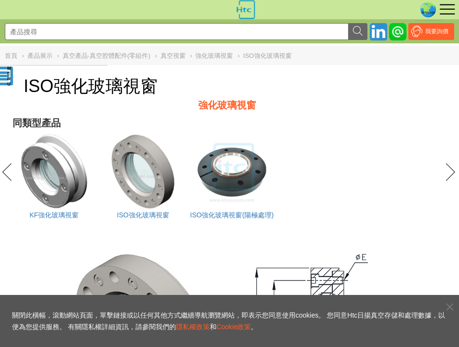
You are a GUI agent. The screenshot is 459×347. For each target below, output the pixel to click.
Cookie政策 (233, 327)
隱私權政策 (193, 327)
